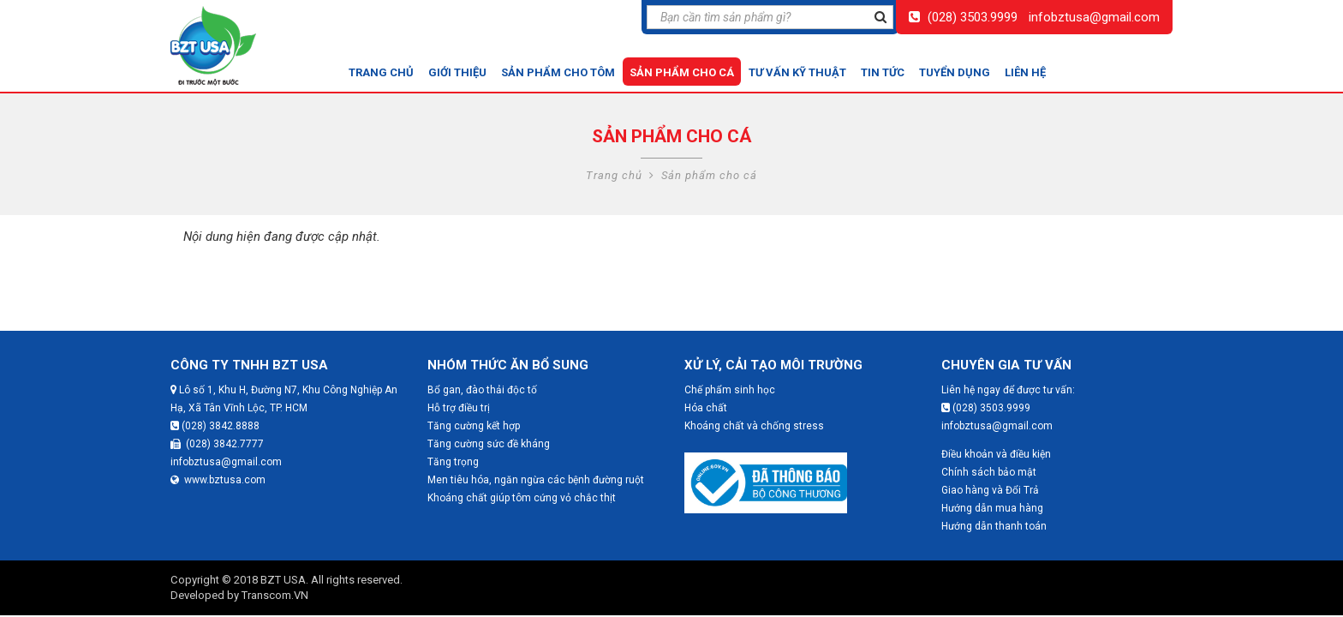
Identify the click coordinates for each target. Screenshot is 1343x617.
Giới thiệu (457, 72)
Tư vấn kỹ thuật (797, 72)
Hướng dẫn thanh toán (994, 526)
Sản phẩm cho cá (682, 72)
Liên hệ (1025, 72)
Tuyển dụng (954, 72)
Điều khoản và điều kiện (996, 454)
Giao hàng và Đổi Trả (990, 490)
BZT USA (283, 579)
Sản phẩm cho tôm (558, 72)
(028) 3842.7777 (217, 444)
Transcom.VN (275, 595)
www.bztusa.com (218, 480)
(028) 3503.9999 (973, 17)
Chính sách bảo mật (988, 472)
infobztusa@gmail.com (1094, 17)
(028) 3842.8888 (215, 426)
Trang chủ (381, 72)
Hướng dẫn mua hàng (992, 508)
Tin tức (882, 72)
